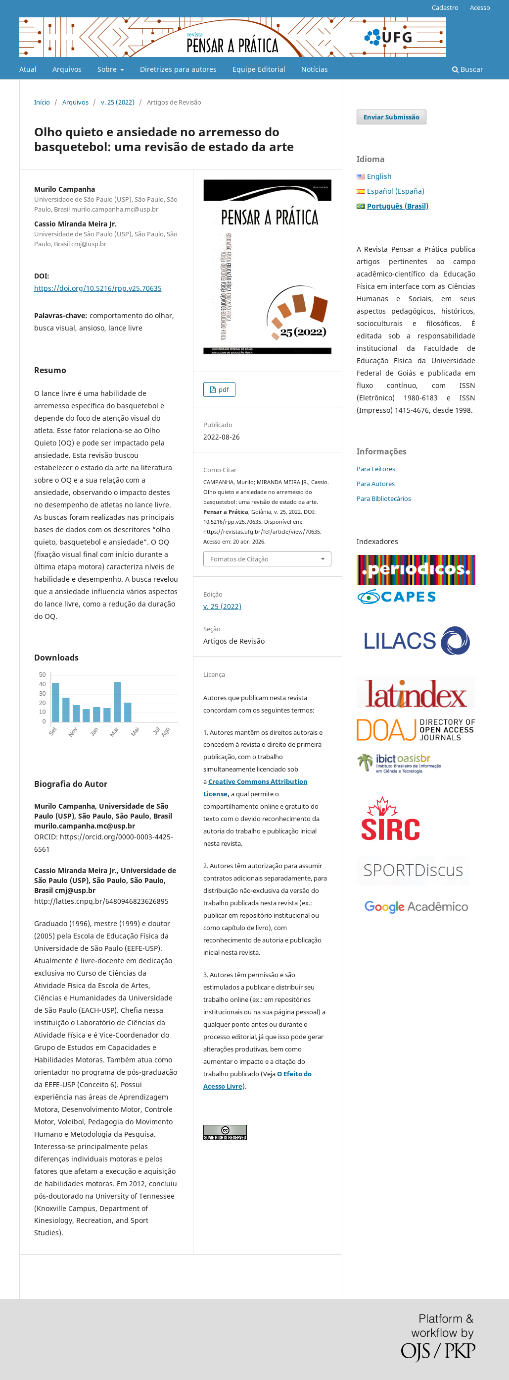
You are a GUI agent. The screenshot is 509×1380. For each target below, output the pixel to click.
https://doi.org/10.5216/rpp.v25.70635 (98, 288)
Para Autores (376, 483)
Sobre (108, 69)
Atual (28, 69)
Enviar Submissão (391, 116)
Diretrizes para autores (178, 69)
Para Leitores (376, 468)
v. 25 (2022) (118, 102)
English (379, 176)
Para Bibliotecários (384, 498)
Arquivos (67, 69)
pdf (223, 389)
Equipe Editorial (258, 69)
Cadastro (445, 7)
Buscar (467, 69)
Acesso (480, 7)
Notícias (314, 69)
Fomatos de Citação (239, 558)
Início (42, 102)
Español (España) (395, 191)
